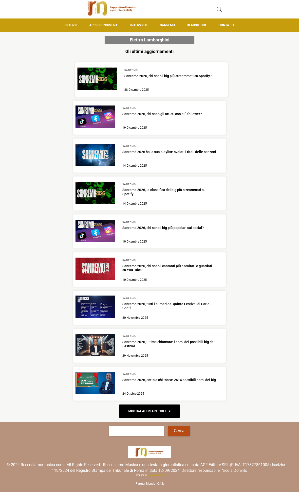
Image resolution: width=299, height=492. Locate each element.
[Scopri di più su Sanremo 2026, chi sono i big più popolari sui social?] (95, 231)
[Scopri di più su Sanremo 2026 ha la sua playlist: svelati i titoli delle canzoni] (95, 155)
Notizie (71, 25)
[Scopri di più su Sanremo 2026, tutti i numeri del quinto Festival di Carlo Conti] (95, 307)
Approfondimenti (103, 25)
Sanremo (167, 25)
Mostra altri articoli (147, 411)
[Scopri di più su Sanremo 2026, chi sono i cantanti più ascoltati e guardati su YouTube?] (95, 269)
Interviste (139, 25)
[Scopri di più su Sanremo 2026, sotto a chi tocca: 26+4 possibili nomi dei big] (95, 383)
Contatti (226, 25)
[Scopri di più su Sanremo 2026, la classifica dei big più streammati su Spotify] (95, 193)
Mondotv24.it (155, 483)
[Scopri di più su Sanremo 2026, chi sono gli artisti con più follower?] (95, 117)
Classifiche (197, 25)
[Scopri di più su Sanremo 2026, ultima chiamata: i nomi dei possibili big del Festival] (95, 345)
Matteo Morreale (156, 475)
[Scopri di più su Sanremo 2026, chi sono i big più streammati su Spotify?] (97, 79)
